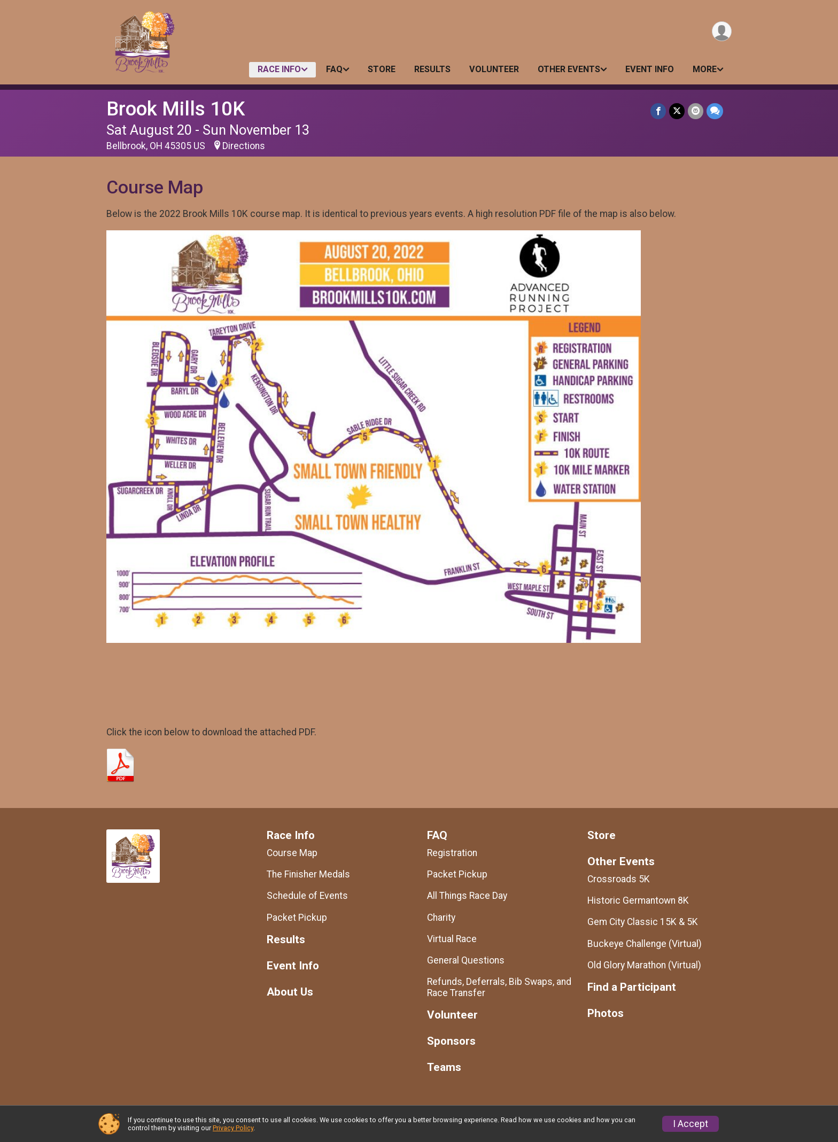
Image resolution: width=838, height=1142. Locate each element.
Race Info (279, 69)
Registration (452, 853)
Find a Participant (631, 987)
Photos (605, 1013)
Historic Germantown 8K (638, 900)
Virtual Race (452, 939)
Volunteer (494, 69)
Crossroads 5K (618, 879)
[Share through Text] (715, 111)
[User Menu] (722, 31)
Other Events (569, 69)
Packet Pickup (297, 917)
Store (381, 69)
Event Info (649, 69)
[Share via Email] (695, 111)
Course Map (292, 853)
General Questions (466, 960)
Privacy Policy (233, 1128)
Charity (441, 917)
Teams (444, 1067)
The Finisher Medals (308, 874)
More (705, 69)
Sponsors (451, 1041)
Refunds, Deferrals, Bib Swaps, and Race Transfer (499, 987)
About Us (290, 992)
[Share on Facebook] (658, 111)
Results (432, 69)
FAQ (334, 69)
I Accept (690, 1123)
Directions (243, 146)
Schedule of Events (307, 895)
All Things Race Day (467, 895)
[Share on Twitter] (677, 111)
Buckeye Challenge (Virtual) (644, 943)
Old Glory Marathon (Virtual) (644, 965)
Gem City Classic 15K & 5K (642, 921)
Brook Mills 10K (175, 108)
